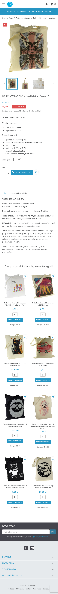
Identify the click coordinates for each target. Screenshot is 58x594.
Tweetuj (19, 159)
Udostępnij (13, 159)
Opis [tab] (5, 193)
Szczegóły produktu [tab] (19, 193)
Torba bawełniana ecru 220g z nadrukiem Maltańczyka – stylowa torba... (43, 426)
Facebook (26, 548)
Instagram (32, 548)
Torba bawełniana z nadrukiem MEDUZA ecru (43, 304)
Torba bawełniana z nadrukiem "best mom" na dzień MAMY (15, 304)
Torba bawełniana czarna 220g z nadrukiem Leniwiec (15, 425)
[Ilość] (4, 172)
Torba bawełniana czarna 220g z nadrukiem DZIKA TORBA (15, 487)
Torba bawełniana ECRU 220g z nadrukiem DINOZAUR (43, 487)
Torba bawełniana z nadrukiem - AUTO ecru (42, 365)
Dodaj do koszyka (21, 172)
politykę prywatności (40, 537)
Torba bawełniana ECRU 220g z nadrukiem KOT (15, 365)
